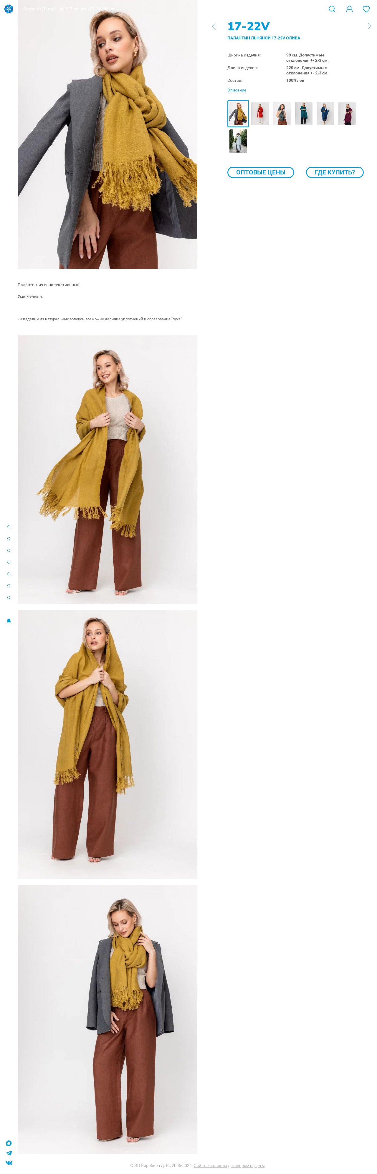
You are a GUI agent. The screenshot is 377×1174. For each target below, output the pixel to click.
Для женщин (54, 8)
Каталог (31, 8)
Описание (236, 90)
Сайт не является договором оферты (229, 1165)
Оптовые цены (260, 172)
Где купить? (335, 172)
